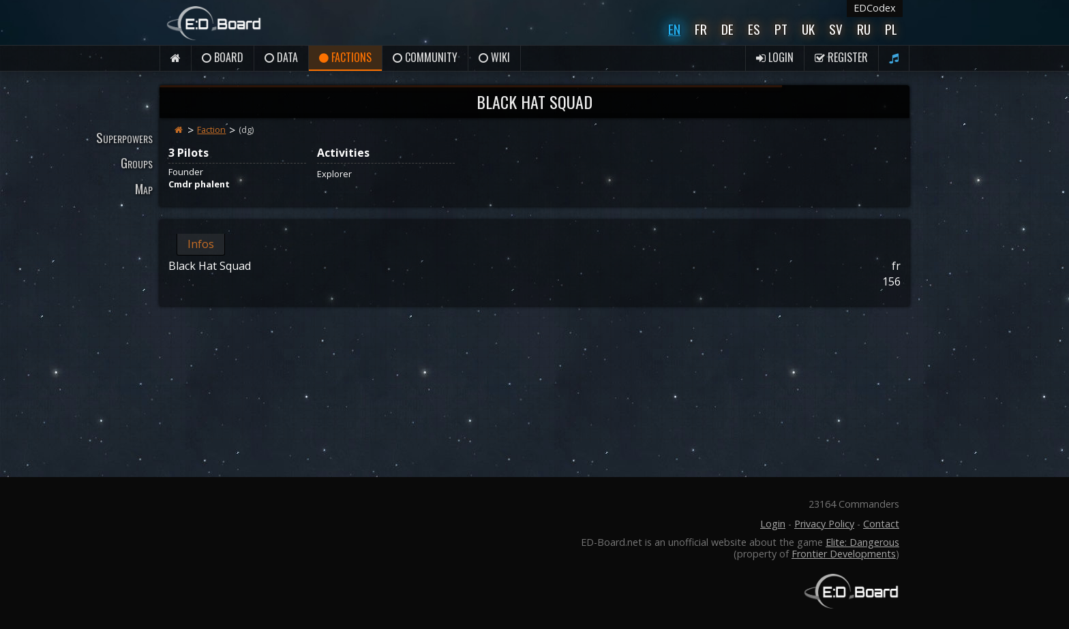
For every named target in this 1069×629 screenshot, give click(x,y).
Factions (345, 57)
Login (775, 57)
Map (144, 188)
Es (754, 29)
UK (808, 29)
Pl (891, 29)
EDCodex (875, 7)
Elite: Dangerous (862, 542)
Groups (137, 162)
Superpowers (124, 137)
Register (841, 57)
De (727, 29)
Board (222, 57)
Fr (701, 29)
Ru (864, 29)
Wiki (494, 57)
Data (281, 57)
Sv (836, 29)
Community (425, 57)
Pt (780, 29)
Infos (200, 243)
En (674, 29)
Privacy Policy (824, 523)
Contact (881, 523)
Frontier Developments (844, 553)
